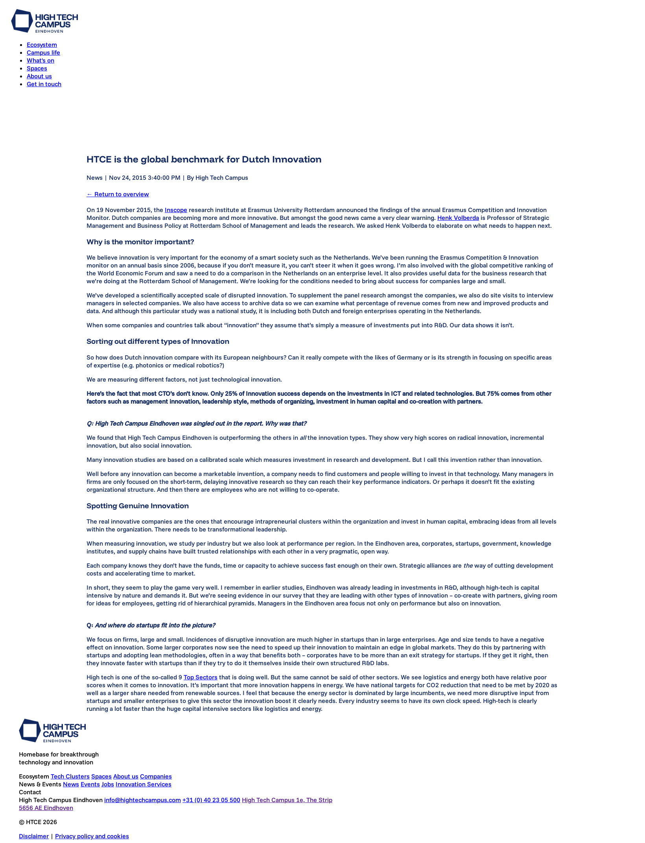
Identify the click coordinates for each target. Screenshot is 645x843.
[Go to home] (44, 30)
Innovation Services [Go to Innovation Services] (143, 784)
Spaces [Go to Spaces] (37, 68)
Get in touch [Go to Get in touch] (44, 84)
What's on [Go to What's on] (40, 60)
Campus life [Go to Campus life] (43, 52)
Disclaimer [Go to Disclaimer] (34, 836)
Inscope (176, 210)
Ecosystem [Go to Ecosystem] (42, 44)
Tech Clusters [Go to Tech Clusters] (70, 776)
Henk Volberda (458, 217)
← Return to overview (118, 194)
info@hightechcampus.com (142, 800)
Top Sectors (200, 677)
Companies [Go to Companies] (156, 776)
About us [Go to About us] (39, 76)
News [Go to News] (71, 784)
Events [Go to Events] (90, 784)
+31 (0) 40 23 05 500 (211, 800)
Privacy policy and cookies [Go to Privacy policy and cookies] (92, 836)
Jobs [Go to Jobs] (107, 784)
